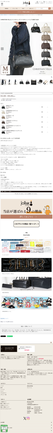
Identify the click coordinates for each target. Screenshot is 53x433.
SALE (23, 8)
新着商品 (6, 8)
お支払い (3, 354)
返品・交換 (3, 369)
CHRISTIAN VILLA (12, 14)
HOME (1, 14)
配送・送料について (5, 403)
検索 (49, 8)
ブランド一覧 (14, 8)
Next (50, 48)
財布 (1, 387)
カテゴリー (3, 383)
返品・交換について (5, 407)
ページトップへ (51, 343)
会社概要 (29, 399)
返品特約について (4, 318)
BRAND (5, 14)
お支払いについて (4, 405)
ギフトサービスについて (6, 408)
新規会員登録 (30, 386)
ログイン (50, 1)
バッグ (2, 386)
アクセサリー (3, 392)
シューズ (2, 389)
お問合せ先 (29, 369)
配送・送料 (29, 354)
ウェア (2, 391)
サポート (3, 399)
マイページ (40, 1)
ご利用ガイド (42, 3)
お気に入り (31, 8)
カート (46, 1)
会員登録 (37, 3)
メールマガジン (49, 3)
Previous (2, 48)
